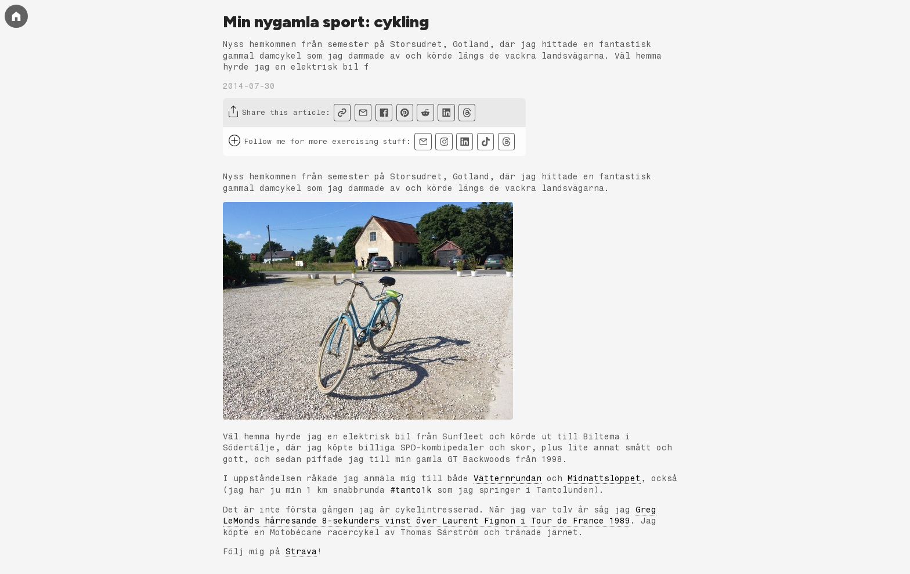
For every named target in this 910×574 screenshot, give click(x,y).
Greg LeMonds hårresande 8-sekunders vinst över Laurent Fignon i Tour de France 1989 (439, 515)
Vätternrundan (507, 478)
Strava (301, 552)
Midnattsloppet (604, 478)
